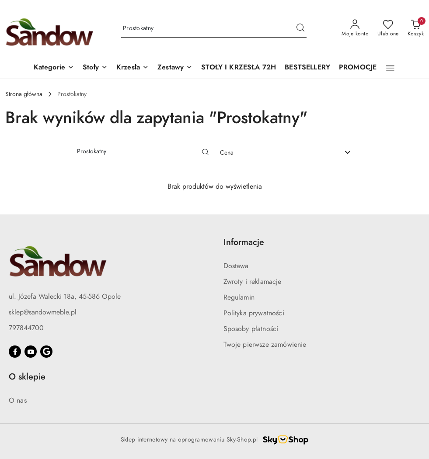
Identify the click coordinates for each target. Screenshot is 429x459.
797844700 (26, 328)
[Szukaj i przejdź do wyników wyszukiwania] (300, 28)
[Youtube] (30, 351)
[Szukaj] (205, 153)
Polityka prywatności (253, 313)
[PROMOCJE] (358, 68)
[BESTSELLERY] (307, 68)
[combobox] (286, 152)
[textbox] (275, 152)
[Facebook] (15, 351)
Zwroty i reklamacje (252, 281)
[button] (54, 68)
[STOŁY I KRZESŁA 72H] (238, 68)
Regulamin (239, 297)
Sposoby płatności (251, 329)
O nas (18, 400)
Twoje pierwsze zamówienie (265, 344)
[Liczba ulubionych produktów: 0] (388, 28)
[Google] (46, 351)
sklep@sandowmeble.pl (43, 312)
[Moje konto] (355, 28)
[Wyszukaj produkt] (214, 29)
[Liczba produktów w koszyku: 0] (416, 28)
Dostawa (236, 266)
